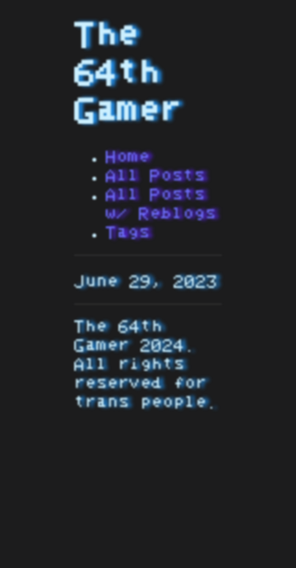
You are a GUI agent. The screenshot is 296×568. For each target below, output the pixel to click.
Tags (128, 232)
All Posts (155, 176)
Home (128, 157)
